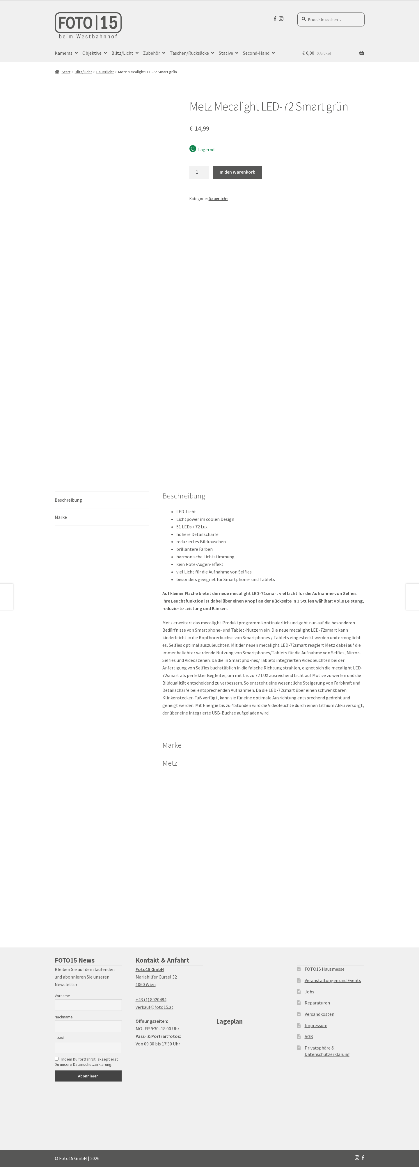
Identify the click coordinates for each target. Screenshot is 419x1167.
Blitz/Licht (122, 53)
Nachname (64, 1017)
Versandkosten (319, 1014)
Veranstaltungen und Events (333, 980)
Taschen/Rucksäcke (189, 53)
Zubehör (151, 53)
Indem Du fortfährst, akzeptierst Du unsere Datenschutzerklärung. (86, 1061)
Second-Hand (256, 53)
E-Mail (60, 1037)
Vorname (62, 995)
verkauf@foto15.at (154, 1007)
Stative (226, 53)
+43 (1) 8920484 (151, 999)
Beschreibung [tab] (68, 500)
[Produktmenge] (199, 172)
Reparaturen (317, 1003)
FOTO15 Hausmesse (325, 969)
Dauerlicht (105, 71)
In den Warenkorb (237, 172)
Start (66, 71)
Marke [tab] (61, 517)
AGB (309, 1036)
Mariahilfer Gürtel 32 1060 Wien (156, 976)
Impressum (316, 1025)
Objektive (92, 53)
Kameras (63, 53)
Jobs (309, 992)
